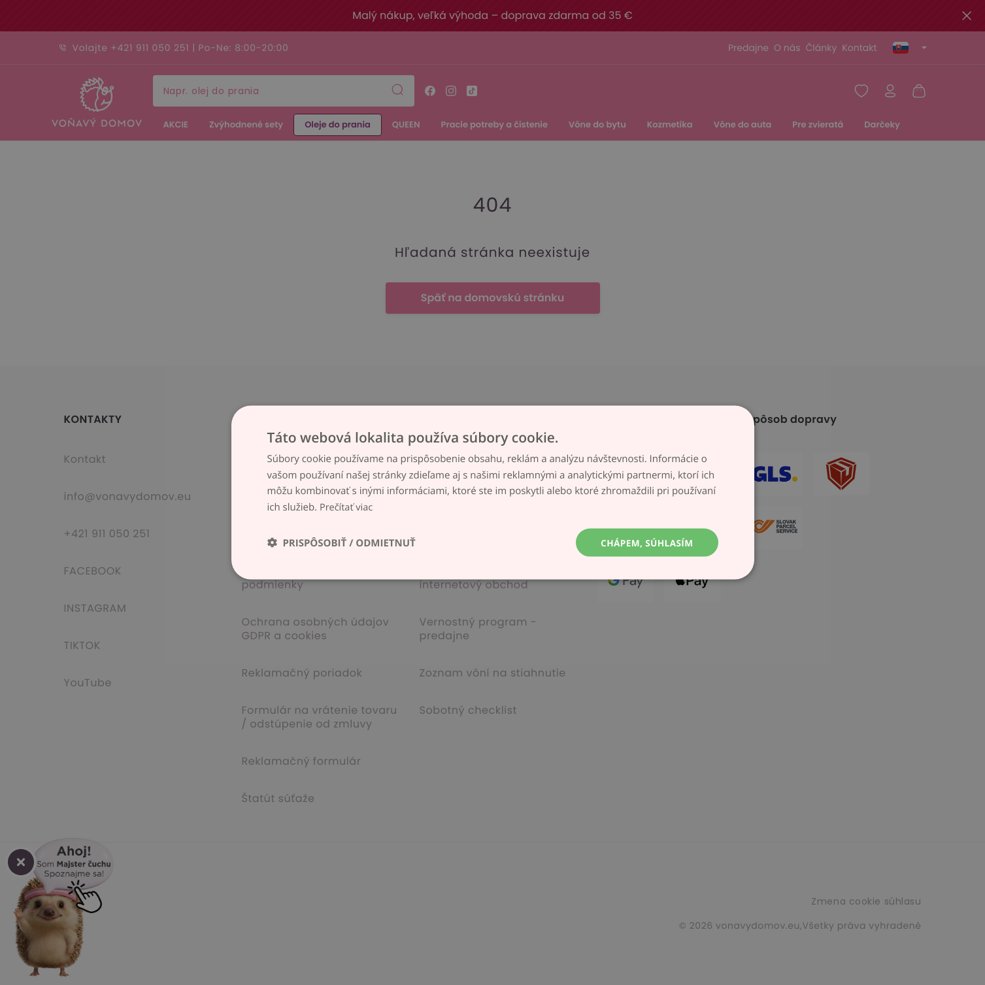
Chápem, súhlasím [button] (645, 542)
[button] (341, 543)
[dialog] (492, 492)
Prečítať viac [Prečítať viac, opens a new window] (347, 506)
